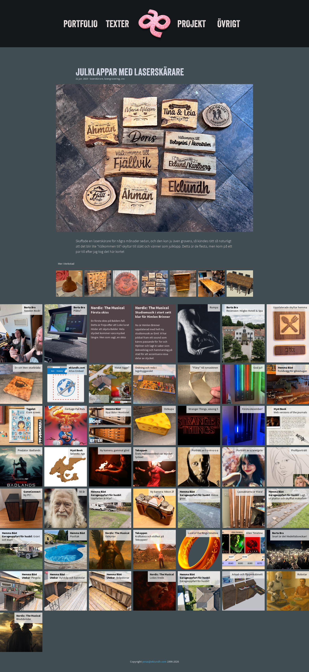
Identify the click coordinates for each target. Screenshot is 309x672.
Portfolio (80, 23)
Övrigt (228, 23)
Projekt (191, 23)
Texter (117, 23)
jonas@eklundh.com (154, 661)
